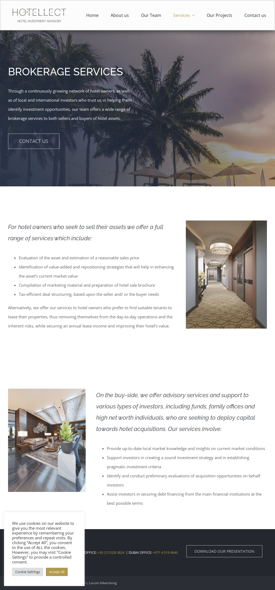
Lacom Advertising (103, 583)
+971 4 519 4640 (165, 552)
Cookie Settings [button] (27, 571)
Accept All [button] (56, 571)
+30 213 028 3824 (110, 552)
